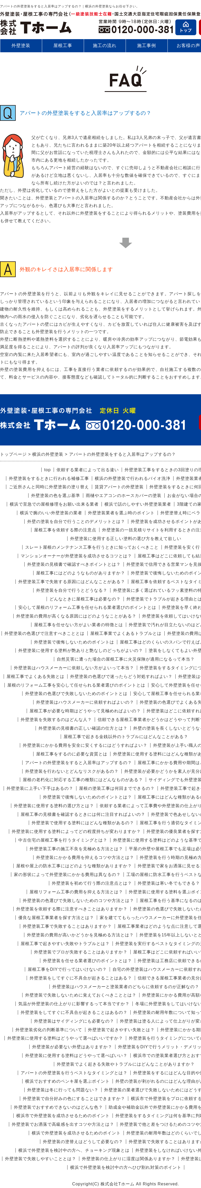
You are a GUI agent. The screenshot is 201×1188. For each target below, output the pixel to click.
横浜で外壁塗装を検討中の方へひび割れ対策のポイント (125, 1167)
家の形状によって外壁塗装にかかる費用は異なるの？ (67, 874)
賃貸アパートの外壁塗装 (119, 487)
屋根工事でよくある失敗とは (35, 676)
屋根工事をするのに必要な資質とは (71, 754)
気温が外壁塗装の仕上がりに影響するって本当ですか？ (74, 1004)
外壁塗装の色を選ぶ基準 (55, 495)
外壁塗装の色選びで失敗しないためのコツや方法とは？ (78, 900)
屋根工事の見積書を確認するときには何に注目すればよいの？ (83, 814)
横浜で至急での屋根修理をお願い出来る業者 (54, 504)
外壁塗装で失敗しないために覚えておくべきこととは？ (80, 995)
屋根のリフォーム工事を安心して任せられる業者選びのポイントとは (76, 685)
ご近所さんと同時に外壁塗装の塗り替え (49, 487)
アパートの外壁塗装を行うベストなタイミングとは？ (74, 1073)
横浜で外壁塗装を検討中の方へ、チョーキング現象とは (74, 1150)
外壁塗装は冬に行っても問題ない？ (62, 1090)
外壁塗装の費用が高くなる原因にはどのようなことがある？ (76, 616)
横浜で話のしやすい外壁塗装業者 (137, 504)
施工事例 (147, 47)
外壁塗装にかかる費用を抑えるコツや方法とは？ (85, 857)
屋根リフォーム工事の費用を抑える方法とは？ (76, 892)
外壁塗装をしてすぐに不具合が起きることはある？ (81, 978)
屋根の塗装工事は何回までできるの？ (117, 788)
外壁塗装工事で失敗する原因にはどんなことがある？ (71, 581)
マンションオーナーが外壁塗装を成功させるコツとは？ (76, 556)
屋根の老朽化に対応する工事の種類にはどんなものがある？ (83, 779)
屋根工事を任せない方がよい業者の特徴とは (78, 624)
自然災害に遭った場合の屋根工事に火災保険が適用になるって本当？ (126, 659)
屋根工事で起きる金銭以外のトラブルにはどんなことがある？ (126, 736)
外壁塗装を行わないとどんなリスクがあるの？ (72, 771)
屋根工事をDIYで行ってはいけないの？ (67, 969)
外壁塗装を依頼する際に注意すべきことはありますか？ (71, 909)
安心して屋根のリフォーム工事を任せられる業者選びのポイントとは (87, 607)
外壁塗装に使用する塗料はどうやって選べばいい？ (76, 1055)
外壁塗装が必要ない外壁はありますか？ (72, 1047)
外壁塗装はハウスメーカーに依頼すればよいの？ (85, 702)
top (47, 470)
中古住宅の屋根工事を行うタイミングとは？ (62, 840)
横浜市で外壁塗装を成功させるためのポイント (63, 1115)
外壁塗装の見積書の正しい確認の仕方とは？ (82, 728)
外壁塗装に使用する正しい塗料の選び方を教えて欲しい (125, 538)
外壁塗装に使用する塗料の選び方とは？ (54, 805)
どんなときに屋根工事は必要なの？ (85, 599)
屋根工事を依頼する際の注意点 (65, 530)
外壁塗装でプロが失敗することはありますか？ (80, 952)
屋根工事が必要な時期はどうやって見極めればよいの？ (85, 711)
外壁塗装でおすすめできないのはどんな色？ (58, 1107)
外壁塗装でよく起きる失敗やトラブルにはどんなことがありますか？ (126, 1064)
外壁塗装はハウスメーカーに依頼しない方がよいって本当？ (74, 668)
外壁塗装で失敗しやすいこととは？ (40, 1158)
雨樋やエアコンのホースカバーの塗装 (123, 495)
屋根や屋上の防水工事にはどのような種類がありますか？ (74, 866)
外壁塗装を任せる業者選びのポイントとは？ (87, 960)
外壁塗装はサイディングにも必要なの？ (74, 1021)
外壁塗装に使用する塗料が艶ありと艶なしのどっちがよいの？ (80, 650)
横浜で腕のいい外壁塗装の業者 (51, 513)
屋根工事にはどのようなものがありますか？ (80, 573)
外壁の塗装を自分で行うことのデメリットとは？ (76, 521)
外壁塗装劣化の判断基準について (48, 1030)
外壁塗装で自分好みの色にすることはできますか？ (74, 1098)
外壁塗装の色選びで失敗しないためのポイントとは (76, 693)
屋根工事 (62, 45)
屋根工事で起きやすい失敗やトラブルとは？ (65, 943)
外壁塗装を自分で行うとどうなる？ (71, 590)
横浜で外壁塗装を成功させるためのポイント (76, 1133)
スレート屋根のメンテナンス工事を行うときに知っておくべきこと (92, 547)
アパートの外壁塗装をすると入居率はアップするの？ (78, 762)
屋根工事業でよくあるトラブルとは (125, 633)
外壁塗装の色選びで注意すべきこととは (44, 633)
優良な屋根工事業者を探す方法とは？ (56, 917)
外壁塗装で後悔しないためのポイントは (74, 642)
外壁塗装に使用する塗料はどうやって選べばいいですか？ (65, 1038)
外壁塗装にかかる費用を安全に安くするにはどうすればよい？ (85, 745)
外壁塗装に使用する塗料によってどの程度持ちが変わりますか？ (76, 831)
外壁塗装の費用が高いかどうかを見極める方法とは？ (80, 935)
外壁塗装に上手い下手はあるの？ (40, 788)
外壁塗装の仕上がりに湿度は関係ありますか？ (128, 1158)
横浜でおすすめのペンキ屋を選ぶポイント (67, 1081)
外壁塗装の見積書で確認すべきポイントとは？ (74, 564)
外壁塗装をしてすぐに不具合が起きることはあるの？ (74, 1012)
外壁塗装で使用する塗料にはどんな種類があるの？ (83, 823)
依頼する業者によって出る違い (88, 470)
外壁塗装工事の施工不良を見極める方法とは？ (76, 849)
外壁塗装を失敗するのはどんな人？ (56, 719)
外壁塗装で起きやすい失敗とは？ (121, 1030)
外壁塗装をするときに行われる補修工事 (49, 478)
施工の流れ (104, 45)
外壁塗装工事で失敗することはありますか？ (67, 926)
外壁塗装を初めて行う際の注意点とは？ (92, 883)
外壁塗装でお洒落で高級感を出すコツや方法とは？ (63, 1124)
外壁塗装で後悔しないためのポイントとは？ (87, 797)
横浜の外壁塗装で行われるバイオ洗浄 (132, 478)
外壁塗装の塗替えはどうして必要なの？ (83, 1141)
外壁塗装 (21, 45)
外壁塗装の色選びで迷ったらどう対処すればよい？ (121, 676)
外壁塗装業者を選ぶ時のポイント (121, 513)
